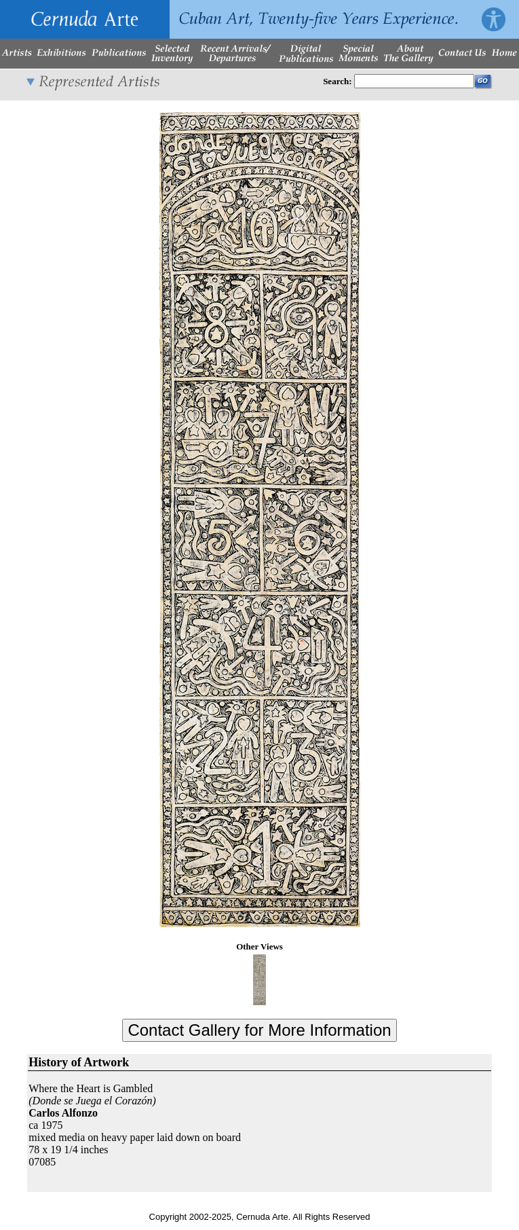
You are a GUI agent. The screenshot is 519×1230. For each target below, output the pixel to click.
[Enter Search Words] (414, 81)
